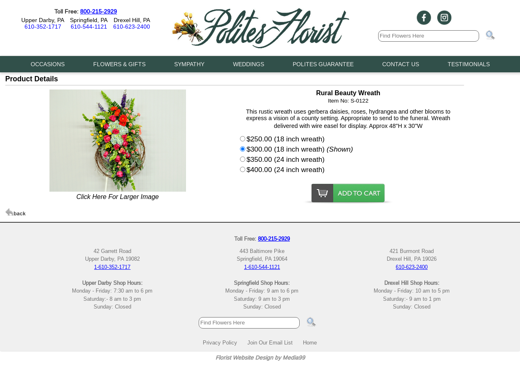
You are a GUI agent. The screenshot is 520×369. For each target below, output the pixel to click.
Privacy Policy (220, 342)
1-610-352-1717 (112, 267)
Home (310, 342)
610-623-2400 (131, 26)
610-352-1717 (43, 26)
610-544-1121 (89, 26)
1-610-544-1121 (262, 267)
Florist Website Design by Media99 (260, 357)
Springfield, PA (89, 20)
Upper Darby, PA (42, 20)
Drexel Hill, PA (132, 20)
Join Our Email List (270, 342)
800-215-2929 (98, 11)
